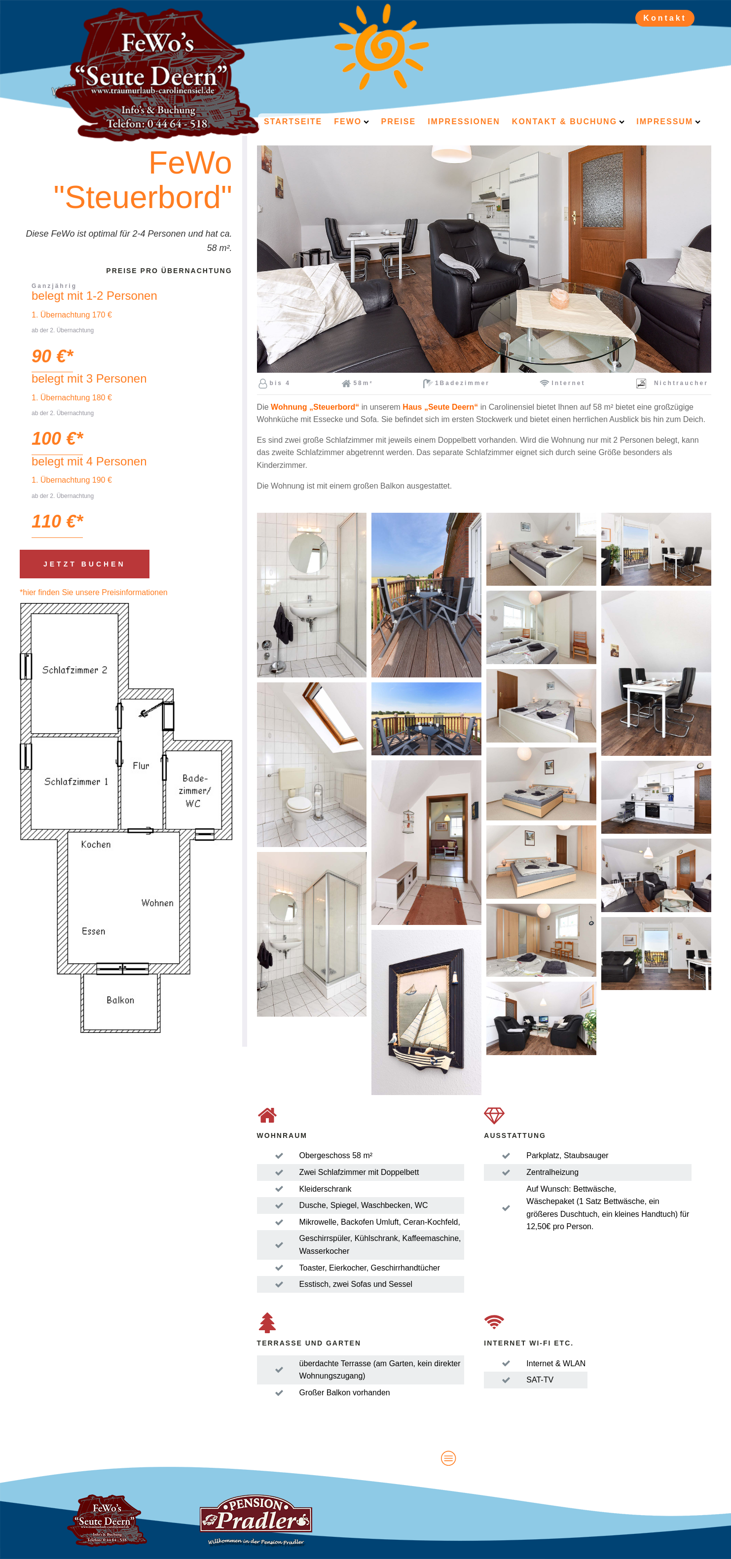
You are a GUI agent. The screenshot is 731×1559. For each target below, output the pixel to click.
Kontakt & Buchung (568, 121)
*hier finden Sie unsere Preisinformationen (94, 592)
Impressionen (464, 121)
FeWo (351, 121)
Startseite (293, 121)
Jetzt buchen (84, 564)
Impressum (668, 121)
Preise (398, 121)
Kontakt (665, 18)
